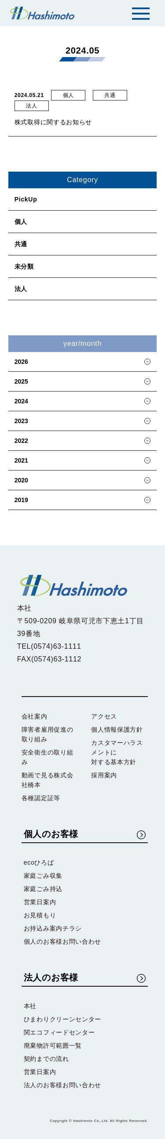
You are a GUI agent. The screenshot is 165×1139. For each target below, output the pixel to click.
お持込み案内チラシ (53, 928)
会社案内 (35, 716)
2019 (21, 499)
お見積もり (40, 915)
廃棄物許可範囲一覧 (53, 1045)
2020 (21, 480)
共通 (21, 244)
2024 (21, 401)
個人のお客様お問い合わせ (62, 941)
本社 (30, 1006)
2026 (21, 361)
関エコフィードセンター (59, 1032)
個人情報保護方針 (117, 729)
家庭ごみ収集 (43, 875)
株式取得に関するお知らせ (53, 122)
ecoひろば (39, 862)
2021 (21, 460)
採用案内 (104, 775)
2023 (21, 420)
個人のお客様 (51, 834)
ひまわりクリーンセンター (62, 1019)
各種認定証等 (41, 797)
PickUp (26, 199)
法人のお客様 (51, 977)
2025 (21, 381)
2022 (21, 440)
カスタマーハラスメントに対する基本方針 (117, 752)
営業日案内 (40, 901)
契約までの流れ (46, 1058)
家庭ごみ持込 (43, 888)
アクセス (104, 716)
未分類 (24, 266)
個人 (21, 221)
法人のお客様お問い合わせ (62, 1085)
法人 (21, 288)
